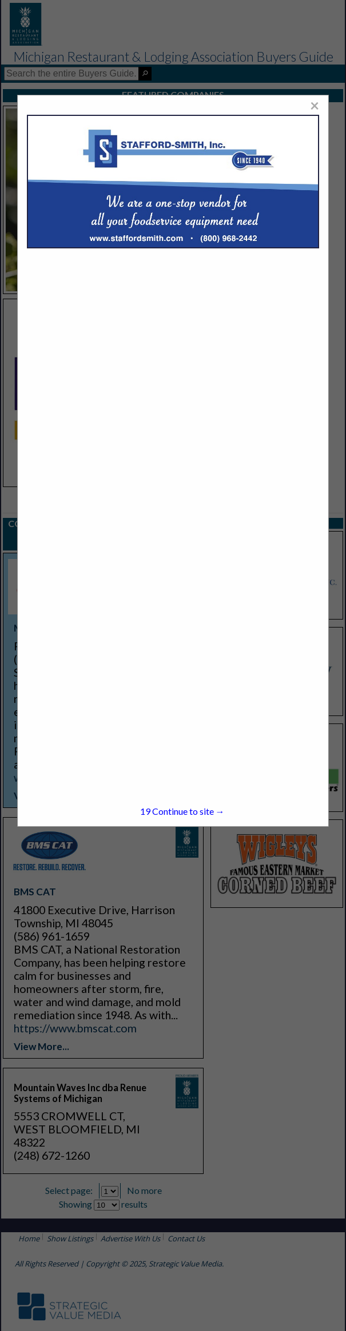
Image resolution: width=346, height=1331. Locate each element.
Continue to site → (182, 811)
